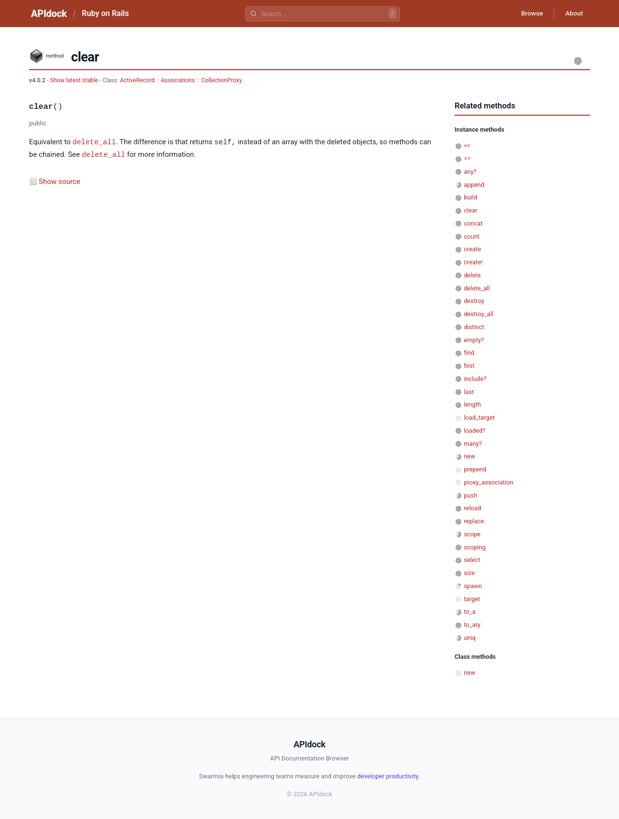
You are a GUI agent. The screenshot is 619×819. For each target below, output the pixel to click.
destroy (474, 300)
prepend (475, 469)
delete (472, 275)
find (469, 352)
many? (473, 443)
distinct (474, 327)
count (471, 236)
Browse (529, 13)
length (472, 404)
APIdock (49, 13)
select (472, 559)
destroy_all (478, 314)
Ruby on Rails (105, 13)
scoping (475, 547)
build (470, 197)
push (470, 495)
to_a (469, 611)
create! (473, 262)
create (472, 249)
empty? (474, 340)
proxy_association (488, 482)
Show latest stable (74, 80)
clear (470, 210)
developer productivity (387, 776)
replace (474, 521)
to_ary (472, 624)
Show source (59, 180)
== (467, 158)
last (469, 391)
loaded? (474, 430)
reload (472, 508)
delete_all (94, 142)
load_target (479, 417)
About (573, 13)
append (474, 184)
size (469, 572)
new (469, 456)
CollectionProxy (221, 80)
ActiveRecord (137, 80)
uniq (469, 637)
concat (473, 223)
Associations (178, 80)
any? (470, 171)
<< (467, 145)
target (472, 599)
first (469, 365)
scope (472, 534)
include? (475, 378)
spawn (473, 586)
